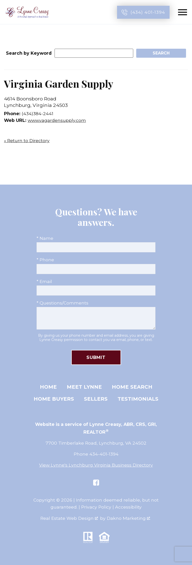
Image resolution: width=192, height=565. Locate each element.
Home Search (132, 387)
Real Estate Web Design (69, 518)
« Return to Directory (27, 140)
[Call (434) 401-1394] (143, 12)
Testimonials (138, 399)
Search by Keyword (29, 53)
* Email (44, 281)
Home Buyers (54, 399)
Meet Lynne (84, 387)
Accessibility (128, 507)
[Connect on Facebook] (96, 483)
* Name (45, 238)
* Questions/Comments (62, 302)
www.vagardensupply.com (57, 120)
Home (48, 387)
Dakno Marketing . (129, 518)
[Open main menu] (183, 12)
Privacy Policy (96, 507)
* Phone (45, 259)
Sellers (96, 399)
